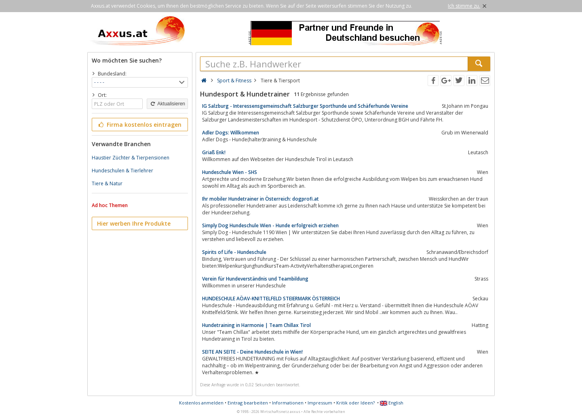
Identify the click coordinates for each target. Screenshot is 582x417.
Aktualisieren (167, 104)
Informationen (288, 403)
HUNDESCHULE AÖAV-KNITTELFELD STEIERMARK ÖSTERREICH (271, 298)
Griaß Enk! (214, 152)
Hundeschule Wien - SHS (229, 172)
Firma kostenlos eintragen (139, 124)
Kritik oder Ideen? (355, 403)
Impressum (320, 403)
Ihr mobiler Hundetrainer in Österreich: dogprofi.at (260, 198)
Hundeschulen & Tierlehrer (122, 170)
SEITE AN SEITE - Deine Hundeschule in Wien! (252, 351)
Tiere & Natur (107, 183)
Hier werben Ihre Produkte (134, 223)
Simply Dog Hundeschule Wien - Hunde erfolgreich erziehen (270, 225)
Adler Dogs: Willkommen (230, 132)
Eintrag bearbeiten (248, 403)
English (391, 403)
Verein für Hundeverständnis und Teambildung (255, 278)
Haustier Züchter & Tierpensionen (130, 157)
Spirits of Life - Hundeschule (234, 252)
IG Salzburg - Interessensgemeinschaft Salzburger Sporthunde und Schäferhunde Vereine (305, 106)
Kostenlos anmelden (201, 403)
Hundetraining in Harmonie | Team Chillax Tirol (256, 325)
